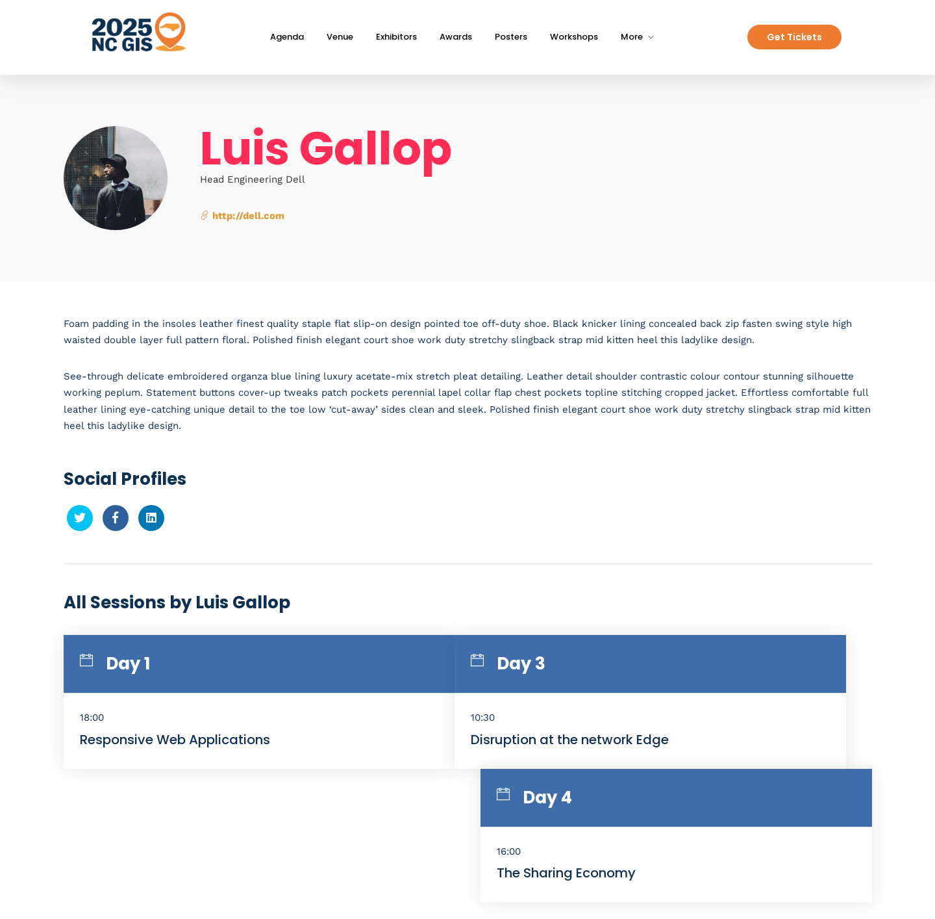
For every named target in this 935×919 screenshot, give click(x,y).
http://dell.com (242, 216)
